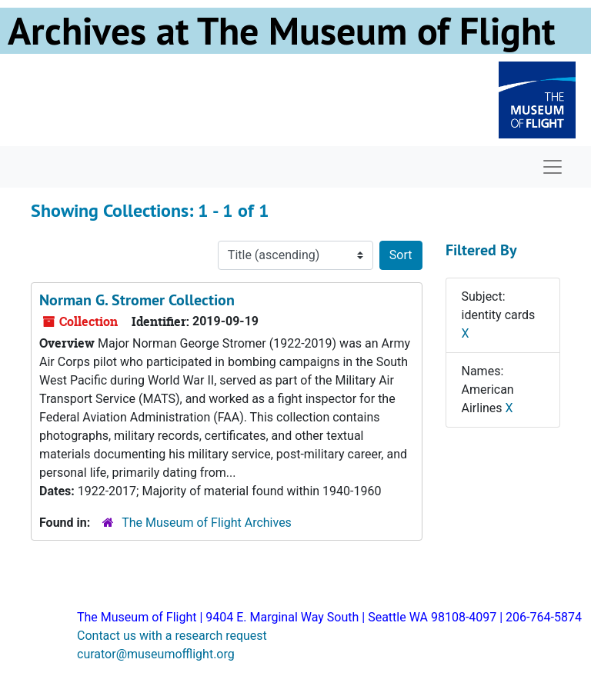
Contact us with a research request (172, 635)
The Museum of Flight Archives (207, 522)
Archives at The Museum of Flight (281, 30)
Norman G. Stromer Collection (137, 300)
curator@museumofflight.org (156, 654)
